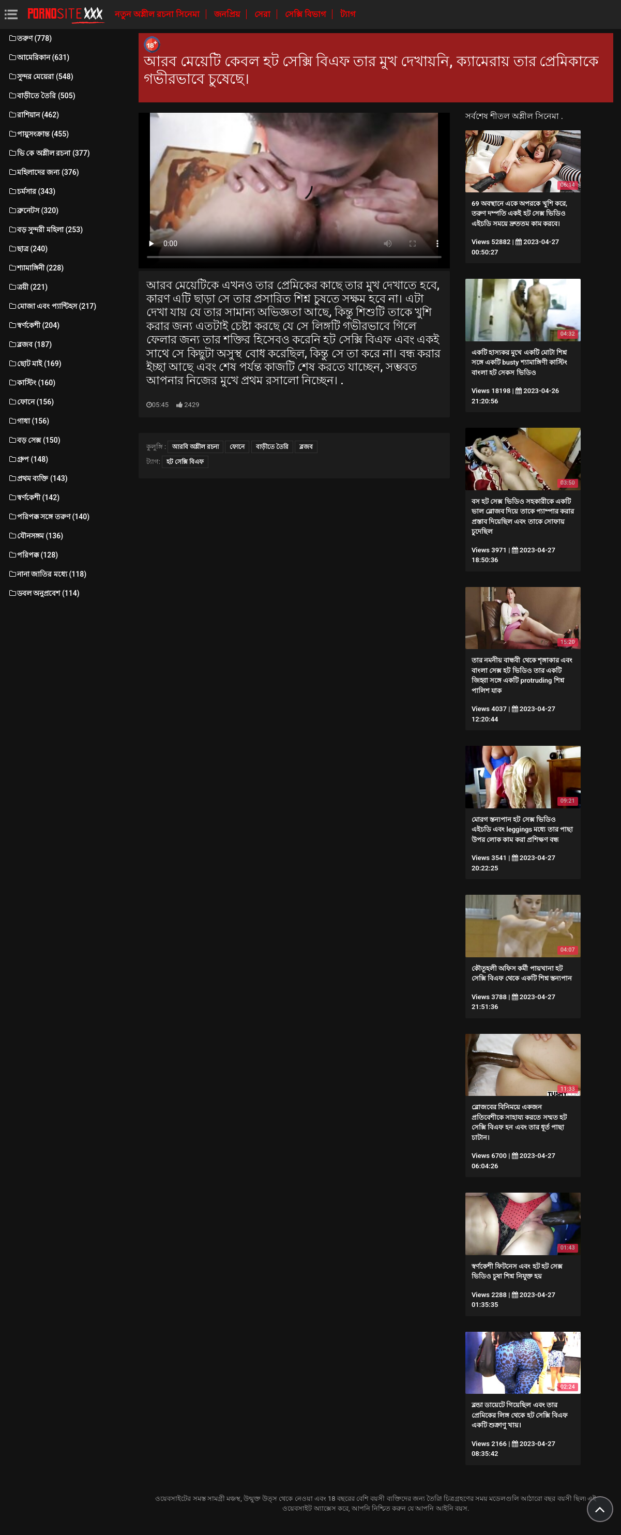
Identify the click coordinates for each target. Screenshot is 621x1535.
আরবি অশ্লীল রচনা (195, 446)
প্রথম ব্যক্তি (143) (38, 478)
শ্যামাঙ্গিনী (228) (36, 268)
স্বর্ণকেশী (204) (33, 325)
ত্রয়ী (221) (28, 287)
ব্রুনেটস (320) (33, 210)
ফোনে (237, 446)
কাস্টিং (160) (31, 383)
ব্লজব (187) (30, 344)
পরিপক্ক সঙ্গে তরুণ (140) (48, 517)
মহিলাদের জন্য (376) (43, 172)
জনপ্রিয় (228, 14)
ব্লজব (306, 446)
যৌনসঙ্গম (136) (35, 536)
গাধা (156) (28, 421)
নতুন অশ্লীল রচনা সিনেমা (158, 14)
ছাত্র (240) (28, 249)
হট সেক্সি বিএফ (185, 461)
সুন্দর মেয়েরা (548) (40, 76)
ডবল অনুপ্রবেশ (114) (44, 593)
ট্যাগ (347, 14)
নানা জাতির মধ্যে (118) (47, 574)
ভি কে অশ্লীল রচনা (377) (49, 153)
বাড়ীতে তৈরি (272, 446)
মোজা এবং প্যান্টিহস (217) (52, 306)
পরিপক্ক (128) (33, 555)
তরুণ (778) (30, 38)
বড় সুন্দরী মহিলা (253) (45, 229)
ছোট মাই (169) (35, 363)
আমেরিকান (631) (38, 57)
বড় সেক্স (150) (34, 440)
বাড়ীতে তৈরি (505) (41, 96)
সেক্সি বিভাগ (306, 14)
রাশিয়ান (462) (33, 115)
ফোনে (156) (31, 402)
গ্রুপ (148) (28, 459)
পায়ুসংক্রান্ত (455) (38, 134)
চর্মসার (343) (31, 191)
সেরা (263, 14)
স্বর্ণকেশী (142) (33, 497)
